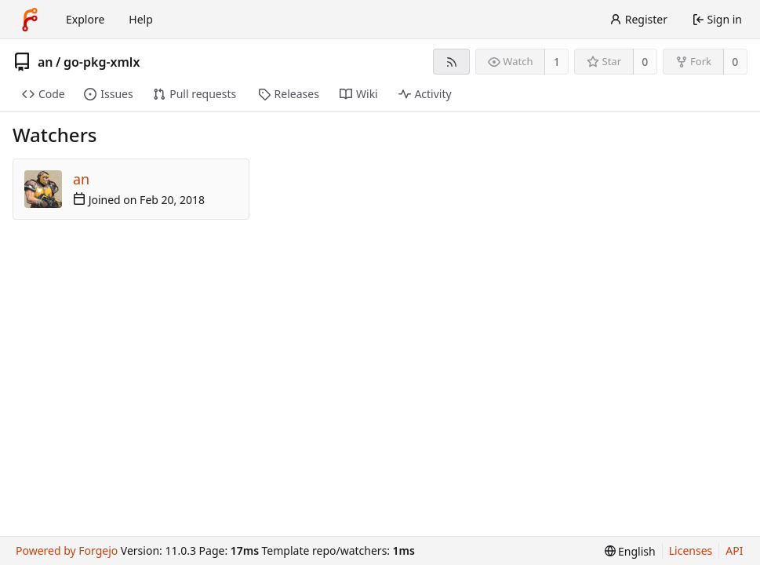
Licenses (691, 550)
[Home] (30, 19)
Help (141, 19)
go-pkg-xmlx (102, 62)
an (45, 62)
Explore (85, 19)
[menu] (630, 551)
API (734, 550)
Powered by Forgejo (67, 550)
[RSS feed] (451, 62)
